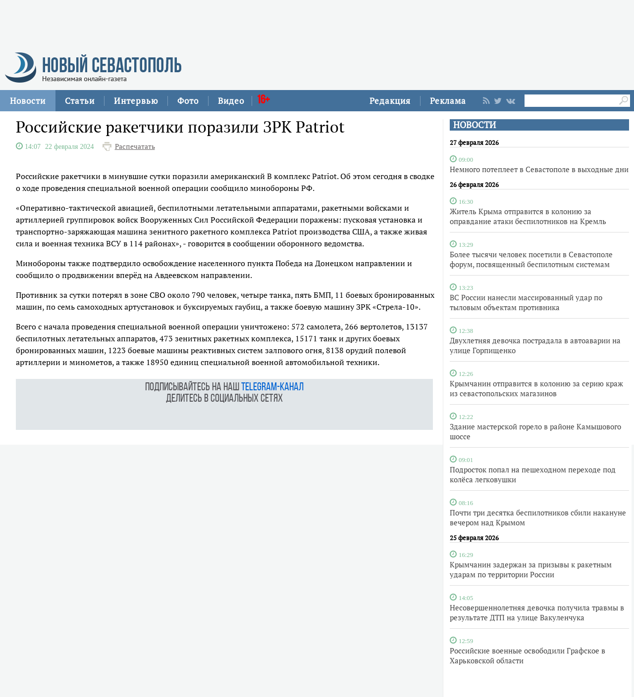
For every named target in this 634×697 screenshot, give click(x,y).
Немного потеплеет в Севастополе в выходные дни (539, 169)
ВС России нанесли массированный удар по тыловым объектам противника (526, 302)
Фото (188, 100)
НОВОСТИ (474, 125)
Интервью (136, 100)
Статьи (80, 100)
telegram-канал (272, 387)
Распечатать (135, 146)
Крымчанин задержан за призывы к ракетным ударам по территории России (531, 569)
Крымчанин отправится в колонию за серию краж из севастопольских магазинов (536, 388)
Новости (28, 100)
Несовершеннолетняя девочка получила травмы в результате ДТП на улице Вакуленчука (537, 612)
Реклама (448, 100)
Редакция (390, 100)
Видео (231, 100)
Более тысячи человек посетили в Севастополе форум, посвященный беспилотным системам (531, 259)
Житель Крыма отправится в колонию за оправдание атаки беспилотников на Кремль (528, 216)
